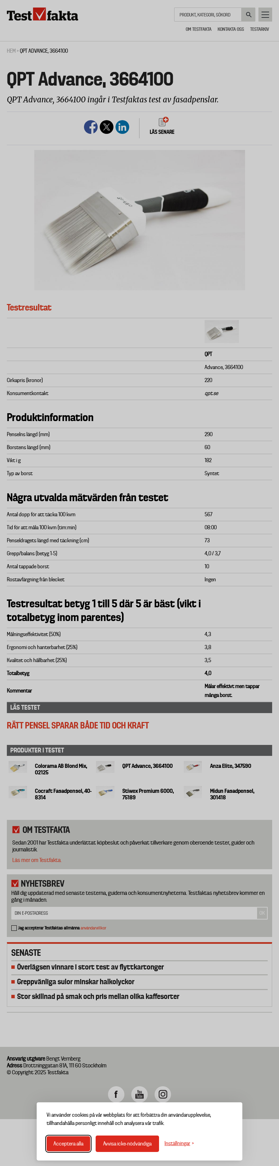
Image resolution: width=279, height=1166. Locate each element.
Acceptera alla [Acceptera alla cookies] (68, 1144)
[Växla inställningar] (179, 1143)
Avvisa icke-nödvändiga (127, 1144)
